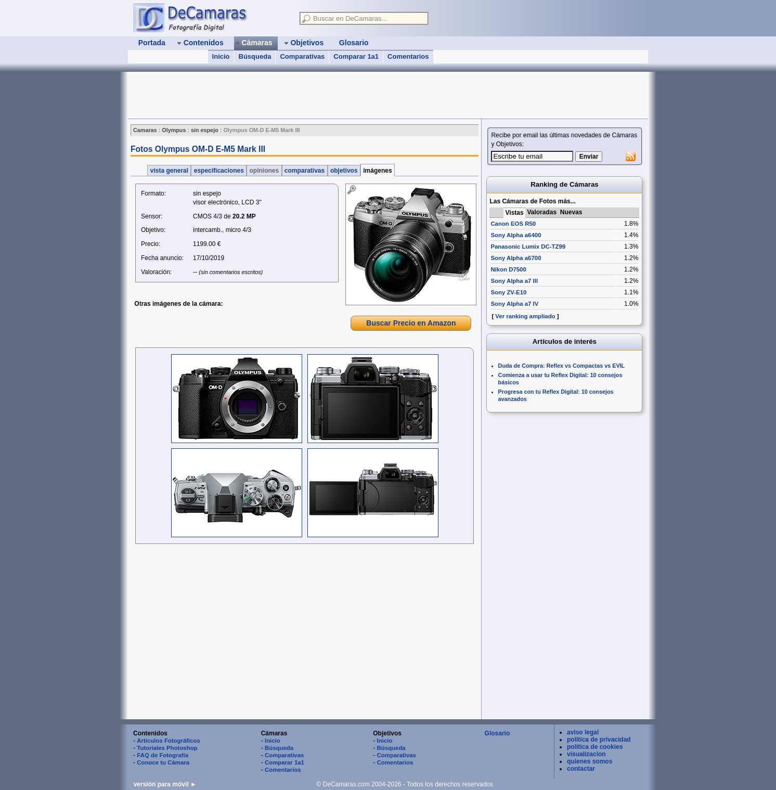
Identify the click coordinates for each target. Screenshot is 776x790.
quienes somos (589, 761)
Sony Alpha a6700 (515, 258)
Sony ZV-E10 (508, 292)
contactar (581, 768)
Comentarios (408, 56)
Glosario (497, 733)
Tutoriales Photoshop (167, 748)
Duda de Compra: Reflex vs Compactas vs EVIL (561, 365)
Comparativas (302, 56)
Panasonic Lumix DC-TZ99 (527, 246)
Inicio (221, 56)
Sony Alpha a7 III (514, 281)
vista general (169, 170)
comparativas (305, 170)
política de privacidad (599, 739)
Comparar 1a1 (356, 56)
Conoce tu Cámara (163, 762)
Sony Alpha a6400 (515, 235)
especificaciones (218, 170)
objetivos (344, 170)
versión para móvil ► (165, 784)
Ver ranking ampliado (525, 316)
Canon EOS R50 (513, 224)
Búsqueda (255, 56)
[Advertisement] (317, 95)
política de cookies (595, 746)
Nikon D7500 (508, 269)
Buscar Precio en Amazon (411, 323)
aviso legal (583, 732)
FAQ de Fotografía (162, 755)
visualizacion (586, 754)
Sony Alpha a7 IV (514, 304)
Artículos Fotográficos (168, 740)
